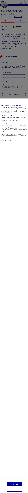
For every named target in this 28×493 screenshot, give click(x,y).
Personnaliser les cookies (15, 489)
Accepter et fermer (14, 484)
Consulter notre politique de (10, 140)
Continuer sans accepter (14, 101)
